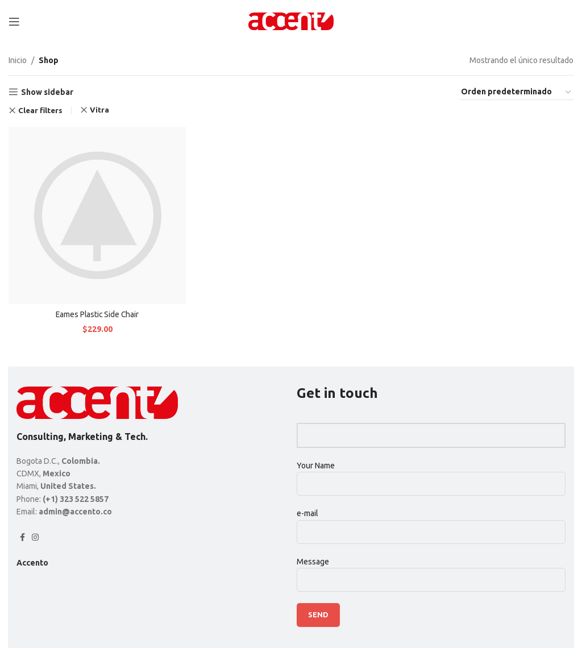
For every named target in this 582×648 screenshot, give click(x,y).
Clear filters (40, 110)
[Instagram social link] (35, 537)
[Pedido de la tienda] (516, 92)
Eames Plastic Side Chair (97, 313)
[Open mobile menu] (14, 21)
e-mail (431, 522)
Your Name (431, 474)
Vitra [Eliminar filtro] (99, 110)
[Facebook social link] (22, 537)
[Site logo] (291, 20)
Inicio (18, 60)
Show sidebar (47, 92)
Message (431, 570)
